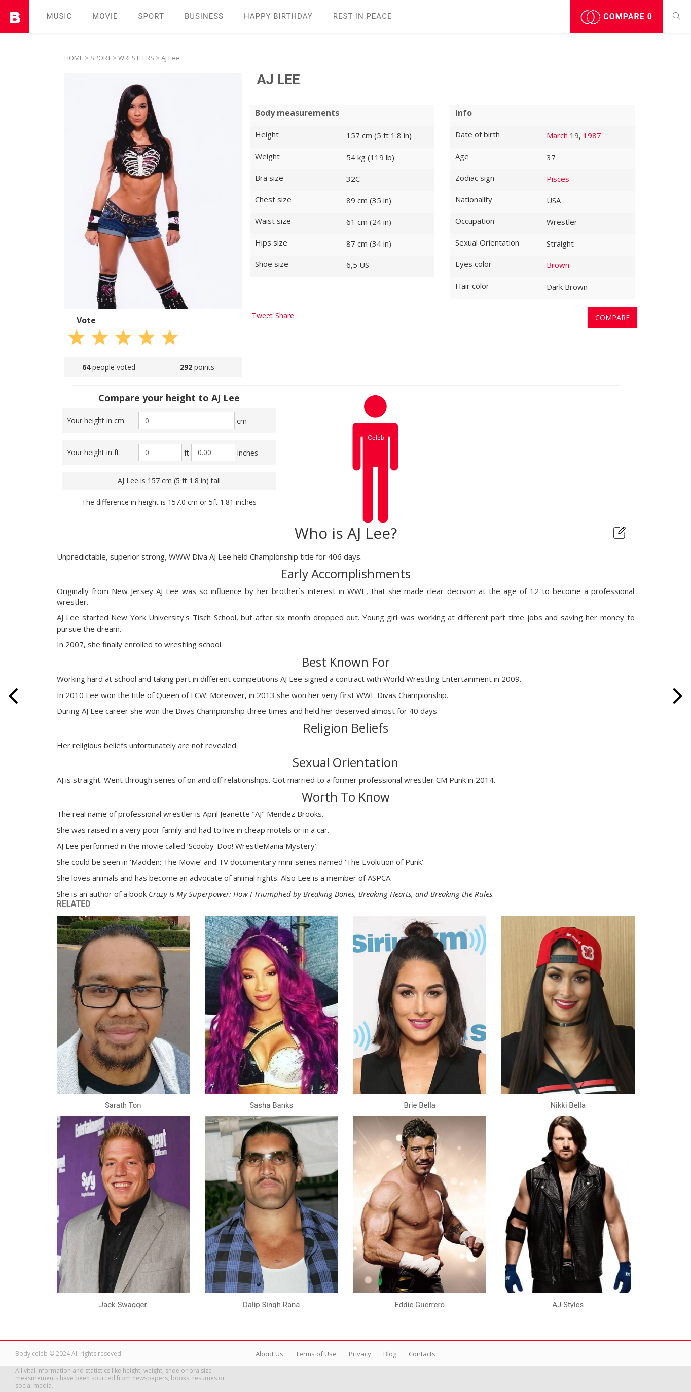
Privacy (360, 1354)
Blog (389, 1354)
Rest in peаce (362, 16)
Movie (105, 16)
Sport (151, 16)
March (557, 135)
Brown (558, 265)
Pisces (558, 178)
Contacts (422, 1354)
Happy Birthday (278, 16)
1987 (592, 135)
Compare (616, 17)
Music (59, 16)
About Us (269, 1354)
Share (284, 315)
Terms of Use (316, 1354)
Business (204, 16)
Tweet (262, 315)
